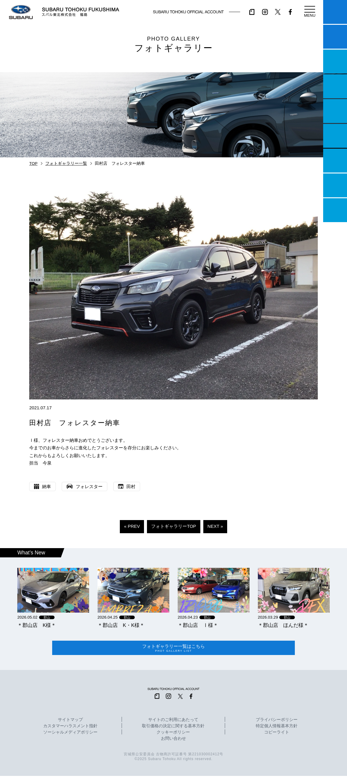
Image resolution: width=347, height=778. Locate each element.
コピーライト (276, 735)
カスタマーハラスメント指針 (70, 728)
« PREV (132, 526)
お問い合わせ (173, 741)
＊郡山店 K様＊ (36, 625)
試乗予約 (335, 37)
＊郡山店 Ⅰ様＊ (198, 625)
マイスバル (335, 12)
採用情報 (335, 210)
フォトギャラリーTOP (173, 526)
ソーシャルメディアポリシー (70, 735)
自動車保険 (335, 161)
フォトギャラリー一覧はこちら (173, 649)
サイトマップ (70, 722)
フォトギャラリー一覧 (66, 163)
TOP (33, 163)
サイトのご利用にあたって (173, 722)
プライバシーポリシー (277, 722)
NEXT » (215, 526)
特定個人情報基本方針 (277, 728)
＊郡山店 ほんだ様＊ (283, 625)
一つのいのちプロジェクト (335, 61)
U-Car (335, 136)
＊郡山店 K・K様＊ (121, 625)
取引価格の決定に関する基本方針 (173, 728)
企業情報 (335, 185)
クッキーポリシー (173, 735)
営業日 (335, 86)
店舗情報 (335, 111)
